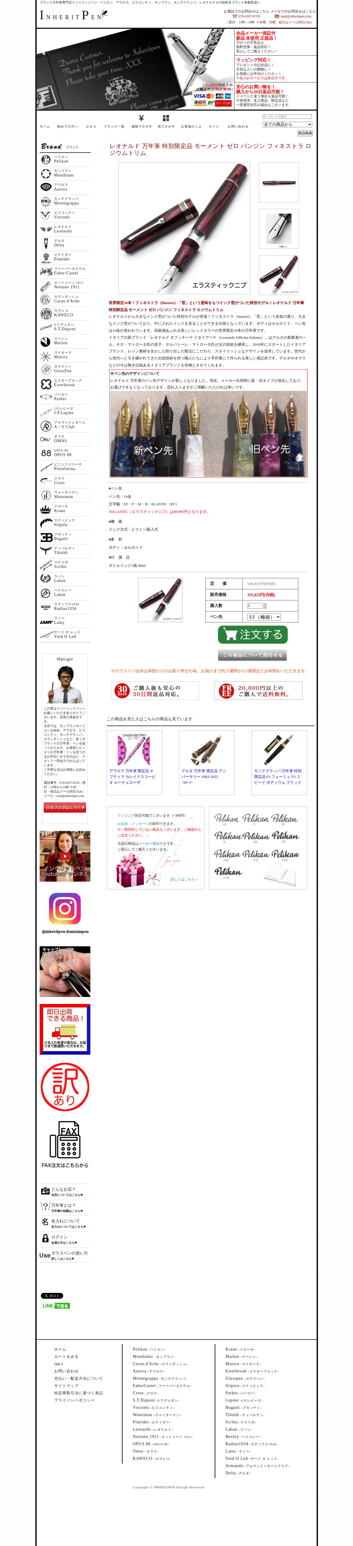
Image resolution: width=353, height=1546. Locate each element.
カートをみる (66, 1356)
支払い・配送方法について (78, 1378)
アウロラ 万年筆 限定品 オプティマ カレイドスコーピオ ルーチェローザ (132, 777)
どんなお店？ (63, 1189)
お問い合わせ (238, 126)
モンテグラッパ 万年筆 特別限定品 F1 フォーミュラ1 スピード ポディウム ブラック (278, 777)
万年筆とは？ (63, 1205)
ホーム (45, 126)
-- (149, 1349)
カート (214, 126)
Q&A (59, 1364)
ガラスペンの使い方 (69, 1253)
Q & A (91, 126)
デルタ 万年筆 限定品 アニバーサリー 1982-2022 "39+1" (204, 777)
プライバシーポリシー (74, 1400)
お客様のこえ (191, 126)
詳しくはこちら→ (185, 879)
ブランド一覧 (114, 126)
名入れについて (65, 1221)
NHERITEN (72, 17)
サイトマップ (66, 1385)
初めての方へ (67, 126)
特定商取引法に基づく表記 (78, 1393)
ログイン (59, 1237)
